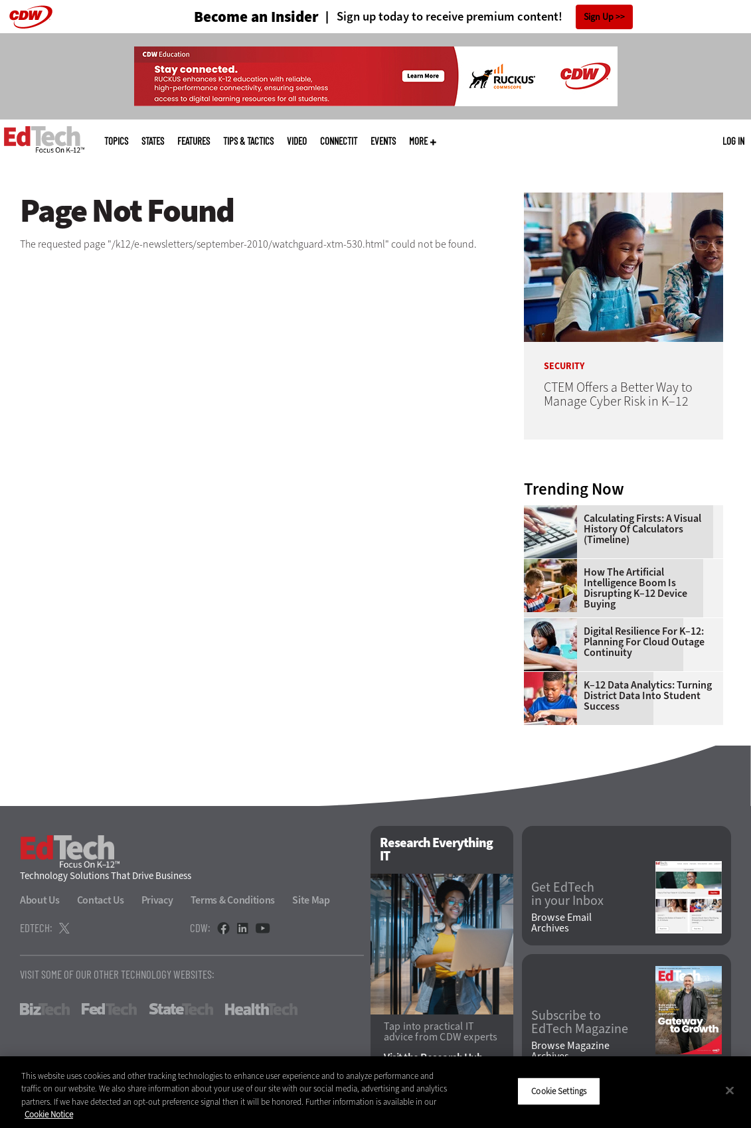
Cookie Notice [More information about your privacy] (49, 1114)
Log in (733, 141)
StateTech (181, 1009)
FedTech (109, 1009)
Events (383, 141)
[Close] (729, 1090)
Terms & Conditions (233, 900)
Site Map (311, 900)
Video (297, 141)
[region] (375, 1092)
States (152, 141)
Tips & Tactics (248, 141)
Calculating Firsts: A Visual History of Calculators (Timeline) (642, 529)
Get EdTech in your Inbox (567, 894)
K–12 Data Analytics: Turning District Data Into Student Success (648, 696)
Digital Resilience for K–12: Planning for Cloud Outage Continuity (644, 642)
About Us (40, 900)
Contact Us (100, 900)
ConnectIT (338, 141)
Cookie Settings (558, 1091)
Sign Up (599, 17)
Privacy (157, 900)
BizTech (45, 1009)
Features (193, 141)
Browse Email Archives (561, 922)
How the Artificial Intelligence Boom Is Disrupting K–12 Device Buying (635, 588)
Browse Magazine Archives (570, 1051)
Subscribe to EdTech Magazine (579, 1022)
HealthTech (261, 1009)
